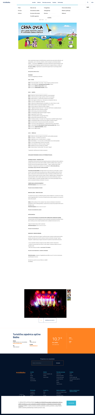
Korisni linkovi (45, 397)
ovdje (43, 409)
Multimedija (60, 2)
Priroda (31, 375)
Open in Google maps (17, 343)
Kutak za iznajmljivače (61, 390)
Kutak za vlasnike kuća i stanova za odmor (74, 391)
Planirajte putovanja (46, 2)
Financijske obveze (59, 395)
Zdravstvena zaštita (60, 375)
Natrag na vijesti (49, 320)
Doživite (39, 2)
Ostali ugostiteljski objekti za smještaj (75, 379)
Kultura (31, 377)
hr (92, 2)
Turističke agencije (59, 378)
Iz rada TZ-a (45, 390)
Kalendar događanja (47, 373)
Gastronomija (45, 377)
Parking (57, 382)
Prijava (58, 363)
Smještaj (54, 2)
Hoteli (71, 373)
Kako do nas (58, 373)
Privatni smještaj (73, 377)
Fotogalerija (32, 392)
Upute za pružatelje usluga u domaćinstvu (61, 393)
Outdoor (44, 375)
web (52, 255)
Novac (57, 380)
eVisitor (57, 397)
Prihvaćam (71, 404)
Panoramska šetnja (33, 397)
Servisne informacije (60, 377)
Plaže (31, 373)
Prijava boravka (59, 384)
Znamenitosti (32, 378)
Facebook (55, 255)
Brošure (31, 395)
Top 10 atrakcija (33, 380)
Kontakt (44, 395)
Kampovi (71, 375)
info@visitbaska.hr (34, 345)
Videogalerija (32, 393)
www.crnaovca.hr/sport (41, 184)
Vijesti (44, 392)
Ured (44, 393)
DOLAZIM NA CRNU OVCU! (33, 71)
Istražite (34, 2)
